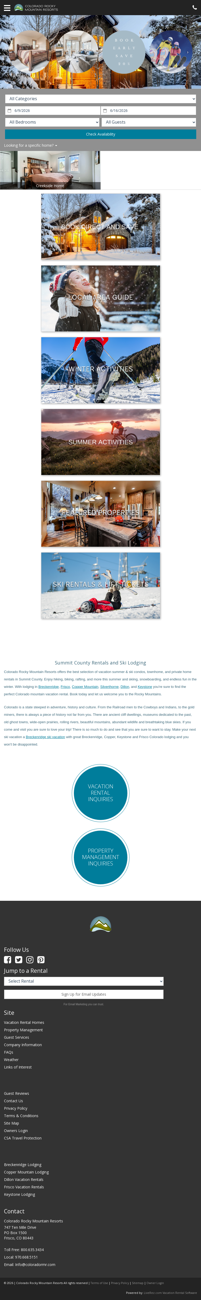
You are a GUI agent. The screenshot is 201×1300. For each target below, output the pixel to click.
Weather (11, 1059)
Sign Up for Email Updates (83, 994)
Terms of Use (99, 1283)
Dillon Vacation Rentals (23, 1179)
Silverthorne (109, 687)
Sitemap (138, 1283)
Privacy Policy (15, 1108)
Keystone (145, 687)
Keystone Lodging (19, 1194)
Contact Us (13, 1100)
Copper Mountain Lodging (26, 1172)
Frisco (65, 687)
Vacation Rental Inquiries (100, 792)
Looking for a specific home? (30, 145)
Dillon (124, 687)
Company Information (23, 1044)
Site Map (11, 1123)
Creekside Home (50, 185)
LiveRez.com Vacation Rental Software (170, 1293)
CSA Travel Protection (23, 1138)
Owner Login (155, 1283)
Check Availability (100, 134)
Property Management (23, 1029)
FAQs (8, 1052)
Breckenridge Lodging (22, 1164)
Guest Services (16, 1037)
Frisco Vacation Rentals (24, 1186)
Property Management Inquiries (100, 857)
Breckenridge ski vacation (45, 737)
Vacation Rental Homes (24, 1022)
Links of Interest (18, 1067)
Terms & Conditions (21, 1115)
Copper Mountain (85, 687)
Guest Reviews (16, 1093)
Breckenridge (48, 687)
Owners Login (16, 1130)
